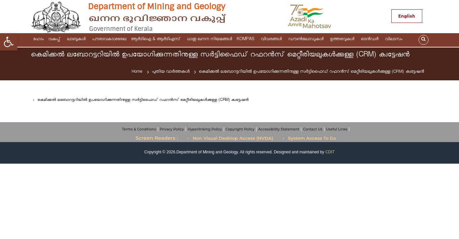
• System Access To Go (309, 138)
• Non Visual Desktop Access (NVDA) (230, 138)
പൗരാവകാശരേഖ (109, 40)
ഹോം (38, 40)
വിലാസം (394, 40)
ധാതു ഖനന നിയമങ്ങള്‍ (209, 40)
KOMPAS (246, 40)
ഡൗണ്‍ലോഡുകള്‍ (306, 40)
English (406, 16)
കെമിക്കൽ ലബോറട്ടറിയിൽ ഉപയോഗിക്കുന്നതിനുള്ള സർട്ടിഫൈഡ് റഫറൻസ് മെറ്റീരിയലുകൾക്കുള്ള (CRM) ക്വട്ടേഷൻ (143, 100)
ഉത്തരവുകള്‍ (343, 40)
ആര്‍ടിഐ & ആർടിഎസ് (156, 40)
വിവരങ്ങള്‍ (272, 40)
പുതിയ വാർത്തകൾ (171, 72)
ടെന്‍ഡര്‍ (370, 40)
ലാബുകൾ (77, 40)
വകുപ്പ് (55, 40)
